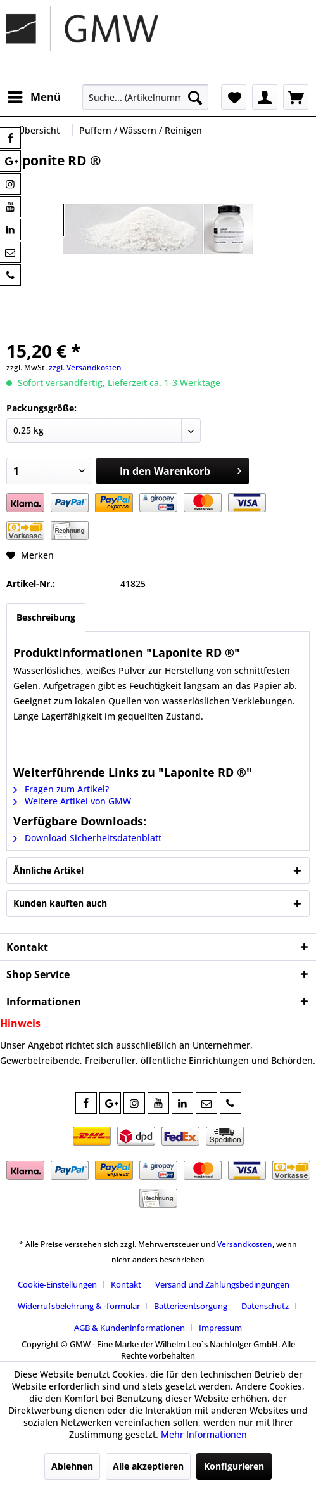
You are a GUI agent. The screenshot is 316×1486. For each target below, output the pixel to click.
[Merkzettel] (233, 97)
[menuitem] (33, 97)
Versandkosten (244, 1244)
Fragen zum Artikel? (61, 789)
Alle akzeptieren (148, 1466)
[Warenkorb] (295, 97)
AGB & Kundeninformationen (129, 1327)
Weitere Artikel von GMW (72, 801)
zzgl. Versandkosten (85, 367)
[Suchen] (195, 97)
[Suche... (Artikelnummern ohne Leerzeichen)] (145, 97)
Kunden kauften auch (60, 903)
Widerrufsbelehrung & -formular (79, 1306)
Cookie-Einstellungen (57, 1284)
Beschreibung (45, 617)
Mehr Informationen (204, 1434)
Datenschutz (265, 1306)
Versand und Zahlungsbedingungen (222, 1284)
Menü (34, 95)
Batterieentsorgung (190, 1306)
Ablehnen (72, 1466)
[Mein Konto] (264, 97)
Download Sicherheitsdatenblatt (87, 838)
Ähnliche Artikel (48, 870)
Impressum (220, 1327)
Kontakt (126, 1284)
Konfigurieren (234, 1466)
